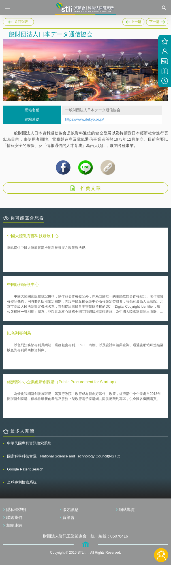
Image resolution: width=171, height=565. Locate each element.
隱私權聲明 (16, 509)
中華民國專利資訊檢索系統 (29, 443)
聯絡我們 (14, 517)
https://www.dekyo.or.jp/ (84, 119)
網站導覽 (127, 509)
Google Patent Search (25, 469)
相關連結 (14, 525)
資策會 (68, 517)
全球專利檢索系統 (22, 482)
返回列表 (21, 22)
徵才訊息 (70, 509)
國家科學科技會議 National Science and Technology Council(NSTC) (63, 456)
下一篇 (157, 21)
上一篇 (133, 21)
